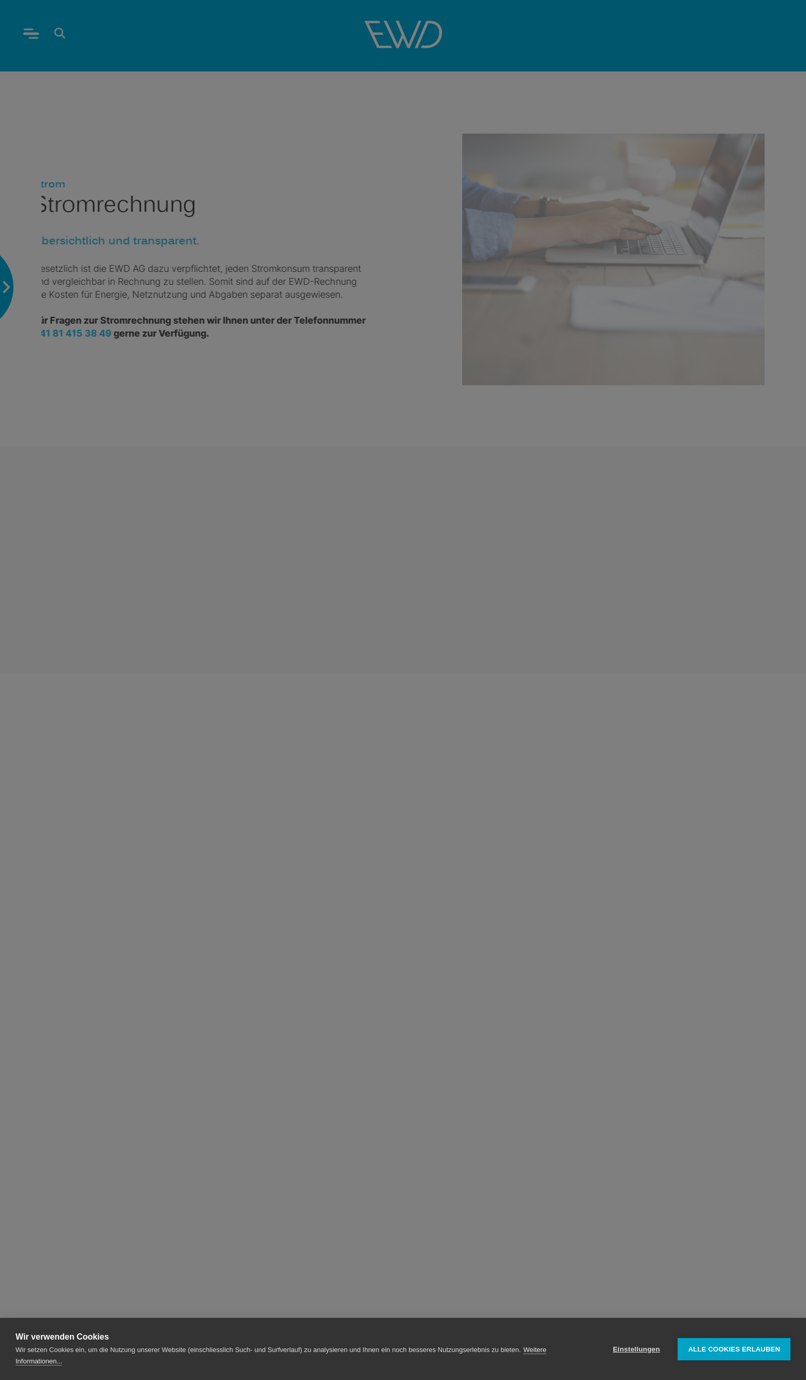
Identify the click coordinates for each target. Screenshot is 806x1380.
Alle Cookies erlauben (734, 1349)
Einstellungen (636, 1349)
